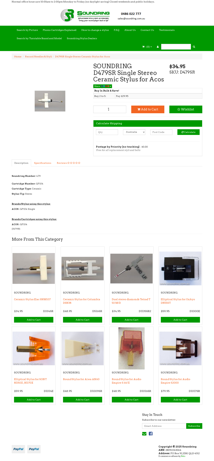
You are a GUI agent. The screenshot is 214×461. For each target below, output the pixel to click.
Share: (102, 86)
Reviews (68, 163)
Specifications (42, 163)
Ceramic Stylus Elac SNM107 (32, 299)
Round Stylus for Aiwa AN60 (81, 379)
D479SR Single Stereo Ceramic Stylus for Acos (82, 56)
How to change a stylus (95, 30)
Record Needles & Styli (38, 56)
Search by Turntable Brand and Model (39, 38)
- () (147, 46)
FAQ (116, 30)
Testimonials (167, 30)
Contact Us (147, 30)
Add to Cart (147, 109)
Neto (183, 456)
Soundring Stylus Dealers (82, 38)
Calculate (188, 132)
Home (17, 56)
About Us (130, 30)
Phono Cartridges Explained (59, 30)
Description (21, 163)
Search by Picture (27, 30)
